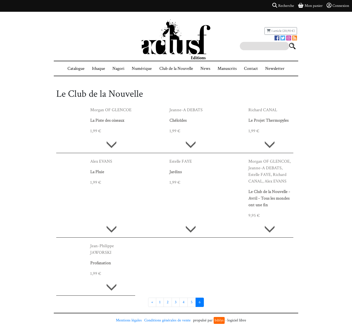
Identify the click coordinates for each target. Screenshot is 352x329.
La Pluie (97, 172)
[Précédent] (152, 302)
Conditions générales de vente (167, 320)
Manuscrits (227, 68)
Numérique (142, 68)
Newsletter (275, 68)
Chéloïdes (178, 120)
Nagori (118, 68)
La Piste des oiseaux (107, 120)
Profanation (100, 263)
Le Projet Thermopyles (268, 120)
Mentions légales (129, 320)
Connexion (338, 5)
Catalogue (76, 68)
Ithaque (98, 68)
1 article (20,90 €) (281, 31)
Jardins (175, 172)
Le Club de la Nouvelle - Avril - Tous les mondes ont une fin (269, 198)
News (205, 68)
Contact (251, 68)
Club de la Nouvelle (176, 68)
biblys (219, 320)
